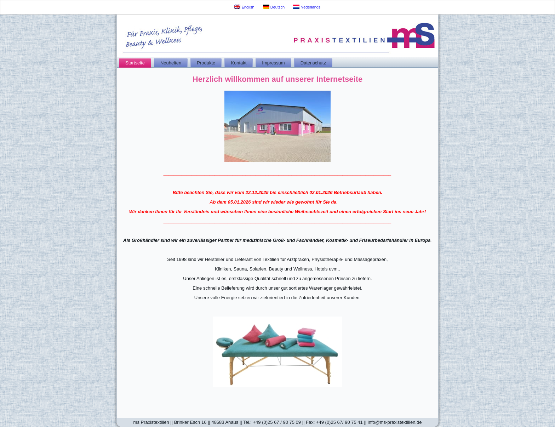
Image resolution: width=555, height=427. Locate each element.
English (244, 7)
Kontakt (238, 63)
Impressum (273, 63)
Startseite (135, 63)
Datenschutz (313, 63)
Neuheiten (170, 63)
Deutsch (274, 7)
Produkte (206, 63)
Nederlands (306, 7)
